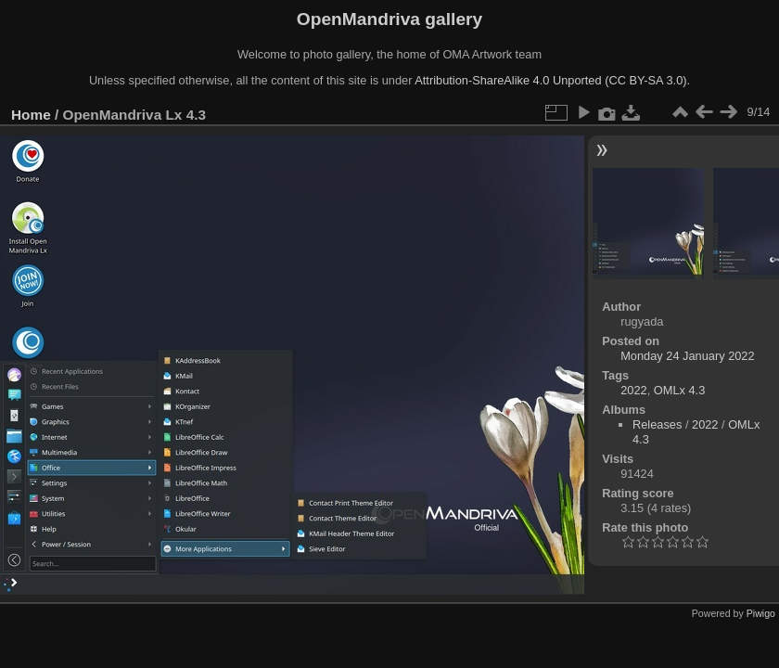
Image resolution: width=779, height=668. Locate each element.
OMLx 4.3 (679, 390)
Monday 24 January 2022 (687, 356)
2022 (633, 390)
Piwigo (761, 613)
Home (31, 114)
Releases (657, 424)
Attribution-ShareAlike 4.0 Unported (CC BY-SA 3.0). (552, 80)
